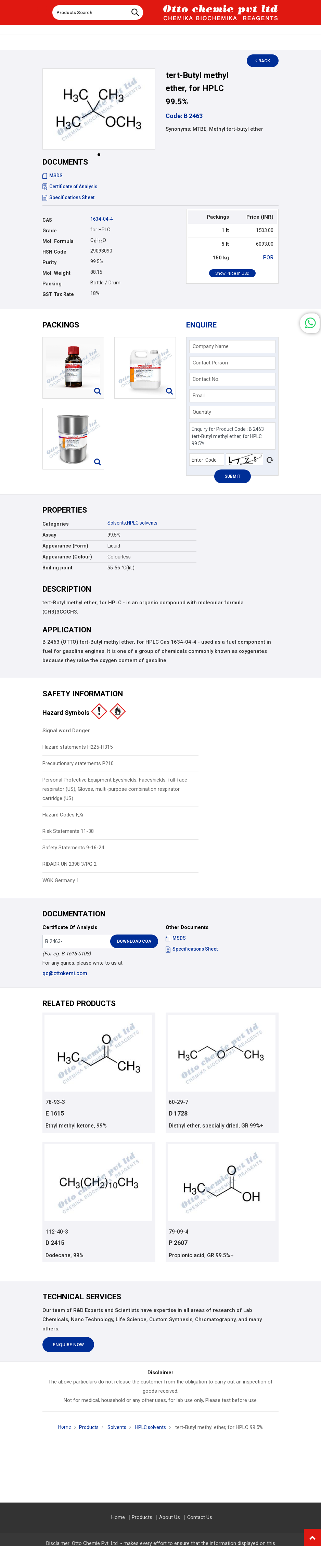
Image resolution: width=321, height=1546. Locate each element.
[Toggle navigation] (42, 10)
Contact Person (210, 363)
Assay (49, 535)
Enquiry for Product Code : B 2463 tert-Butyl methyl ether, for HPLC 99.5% (232, 436)
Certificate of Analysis (71, 186)
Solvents (117, 523)
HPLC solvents (143, 523)
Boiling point (57, 567)
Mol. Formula (58, 241)
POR (268, 258)
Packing (52, 283)
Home (62, 1428)
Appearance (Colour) (67, 556)
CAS (47, 220)
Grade (49, 230)
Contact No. (206, 379)
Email (199, 395)
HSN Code (54, 252)
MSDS (52, 175)
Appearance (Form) (65, 546)
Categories (55, 524)
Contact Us (198, 1517)
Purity (49, 262)
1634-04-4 (101, 219)
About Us (169, 1517)
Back (265, 60)
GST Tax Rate (58, 294)
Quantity (202, 412)
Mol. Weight (56, 273)
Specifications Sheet (68, 197)
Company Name (211, 346)
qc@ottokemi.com (64, 973)
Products (87, 1428)
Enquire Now (68, 1345)
